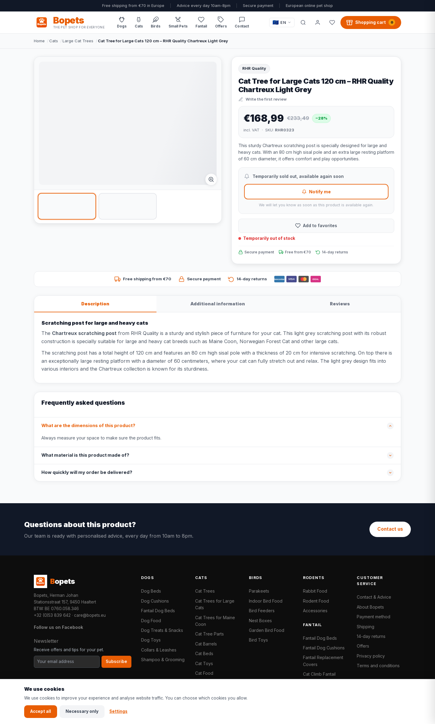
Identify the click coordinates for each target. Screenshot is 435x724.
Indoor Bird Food (265, 600)
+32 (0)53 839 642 (52, 615)
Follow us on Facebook (58, 627)
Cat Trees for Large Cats (214, 604)
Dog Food (151, 620)
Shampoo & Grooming (163, 659)
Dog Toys (151, 639)
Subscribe (116, 661)
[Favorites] (332, 22)
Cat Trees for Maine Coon (215, 621)
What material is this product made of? (85, 455)
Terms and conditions (378, 665)
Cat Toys (204, 663)
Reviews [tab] (340, 303)
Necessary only (82, 711)
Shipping (365, 626)
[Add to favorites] (316, 226)
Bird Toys (258, 639)
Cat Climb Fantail (319, 674)
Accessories (315, 610)
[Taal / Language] (282, 22)
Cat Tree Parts (209, 633)
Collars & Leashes (158, 649)
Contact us (390, 529)
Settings (118, 711)
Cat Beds (204, 653)
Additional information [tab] (217, 303)
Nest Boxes (260, 620)
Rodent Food (316, 600)
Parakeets (259, 591)
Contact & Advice (374, 597)
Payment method (373, 616)
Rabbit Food (315, 591)
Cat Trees (205, 591)
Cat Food (204, 673)
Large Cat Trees (78, 40)
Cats (53, 40)
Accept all (40, 711)
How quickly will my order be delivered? (86, 472)
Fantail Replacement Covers (323, 661)
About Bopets (370, 607)
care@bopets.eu (90, 615)
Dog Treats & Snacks (162, 630)
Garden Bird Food (266, 630)
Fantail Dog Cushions (324, 647)
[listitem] (67, 206)
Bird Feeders (262, 610)
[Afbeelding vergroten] (211, 179)
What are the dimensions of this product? (88, 425)
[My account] (317, 22)
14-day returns (371, 636)
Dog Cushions (155, 600)
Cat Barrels (206, 643)
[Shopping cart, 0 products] (370, 22)
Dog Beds (151, 591)
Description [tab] (95, 303)
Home (39, 40)
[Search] (303, 22)
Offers (363, 645)
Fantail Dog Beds (158, 610)
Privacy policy (371, 655)
